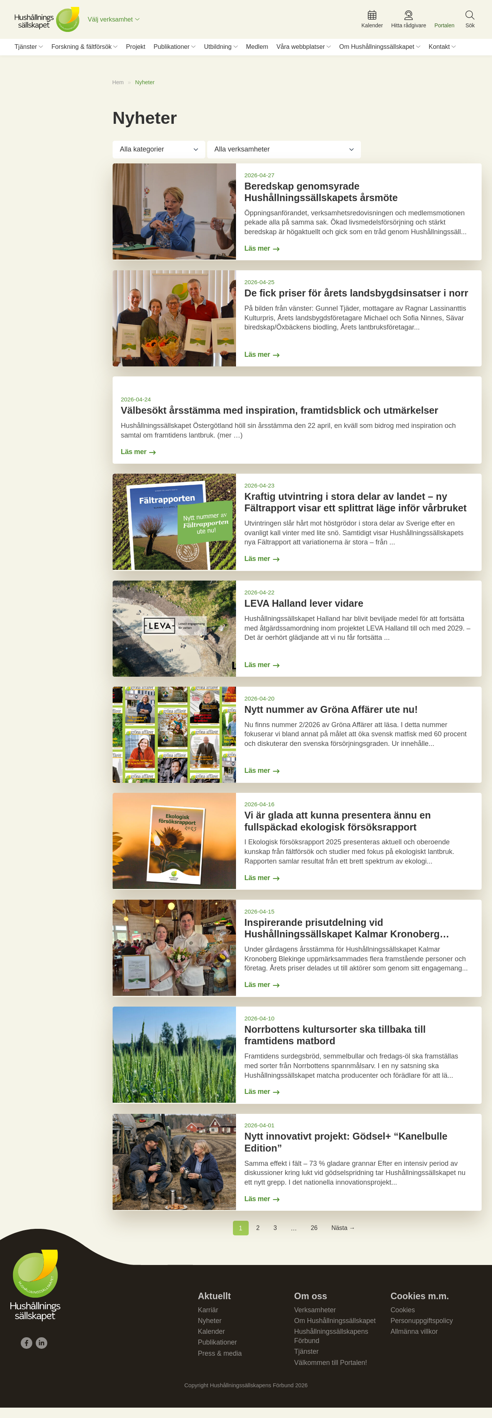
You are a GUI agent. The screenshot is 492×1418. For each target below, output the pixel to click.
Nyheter (210, 1329)
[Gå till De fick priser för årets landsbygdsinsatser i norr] (297, 322)
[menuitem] (115, 20)
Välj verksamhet (112, 20)
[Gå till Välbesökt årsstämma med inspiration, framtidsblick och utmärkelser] (297, 424)
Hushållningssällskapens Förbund (332, 1345)
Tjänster (306, 1361)
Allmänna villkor (415, 1341)
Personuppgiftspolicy (422, 1329)
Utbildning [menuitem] (218, 49)
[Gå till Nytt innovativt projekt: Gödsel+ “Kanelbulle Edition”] (297, 1169)
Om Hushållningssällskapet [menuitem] (376, 49)
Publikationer (218, 1352)
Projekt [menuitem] (135, 49)
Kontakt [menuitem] (439, 49)
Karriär (208, 1318)
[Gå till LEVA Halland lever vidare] (297, 634)
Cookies (403, 1318)
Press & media (220, 1363)
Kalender (212, 1341)
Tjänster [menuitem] (26, 49)
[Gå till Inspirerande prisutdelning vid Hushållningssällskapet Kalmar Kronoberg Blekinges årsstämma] (297, 955)
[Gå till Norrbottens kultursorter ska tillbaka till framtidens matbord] (297, 1062)
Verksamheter (315, 1318)
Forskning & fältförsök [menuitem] (82, 49)
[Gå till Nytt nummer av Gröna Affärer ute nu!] (297, 740)
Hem (118, 85)
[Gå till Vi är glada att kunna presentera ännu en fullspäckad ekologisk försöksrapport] (297, 847)
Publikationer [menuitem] (172, 49)
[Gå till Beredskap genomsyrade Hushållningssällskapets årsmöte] (297, 215)
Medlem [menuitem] (257, 49)
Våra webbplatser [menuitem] (300, 49)
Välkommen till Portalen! (331, 1372)
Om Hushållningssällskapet (335, 1329)
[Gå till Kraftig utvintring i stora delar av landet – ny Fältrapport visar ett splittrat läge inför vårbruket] (297, 527)
